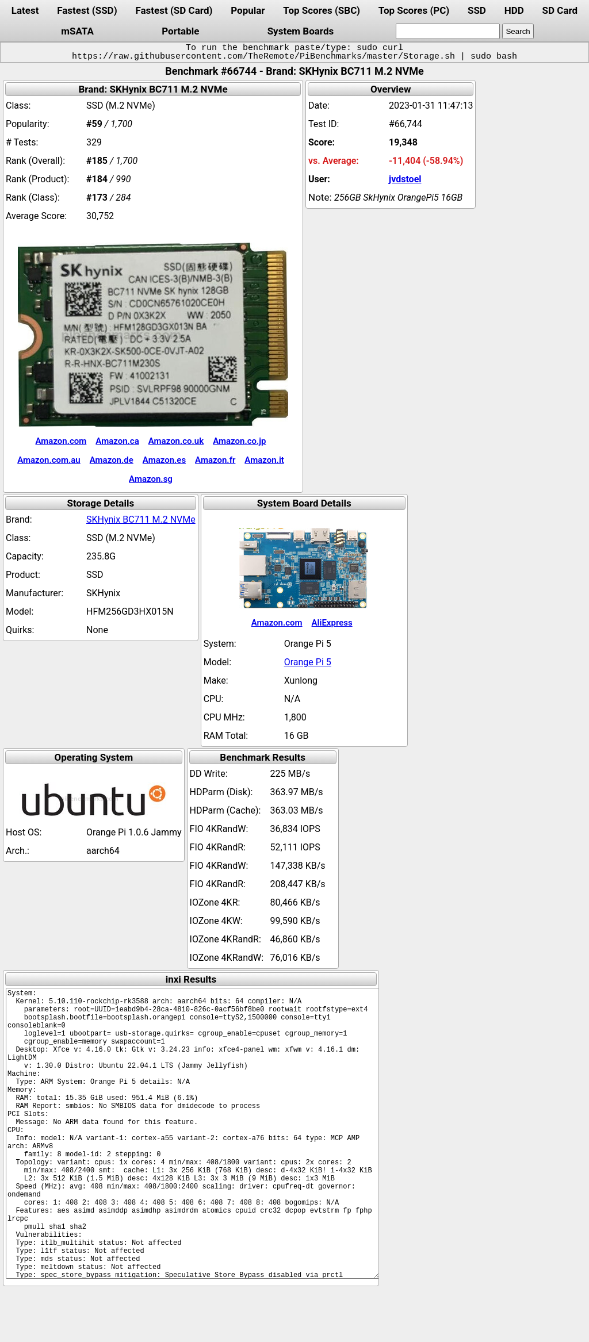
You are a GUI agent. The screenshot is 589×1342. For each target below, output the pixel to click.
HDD (514, 10)
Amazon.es (164, 460)
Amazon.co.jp (239, 441)
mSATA (77, 31)
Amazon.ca (117, 441)
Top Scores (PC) (413, 10)
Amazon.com (60, 441)
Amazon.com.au (49, 460)
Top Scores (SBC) (321, 10)
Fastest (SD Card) (173, 10)
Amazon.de (111, 460)
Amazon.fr (215, 460)
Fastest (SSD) (87, 10)
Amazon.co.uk (176, 441)
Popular (248, 10)
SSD (477, 10)
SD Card (560, 10)
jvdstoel (405, 179)
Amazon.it (264, 460)
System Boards (300, 31)
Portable (180, 31)
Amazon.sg (151, 479)
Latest (25, 10)
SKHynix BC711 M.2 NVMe (141, 519)
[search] (448, 31)
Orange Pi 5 (307, 662)
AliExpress (332, 623)
